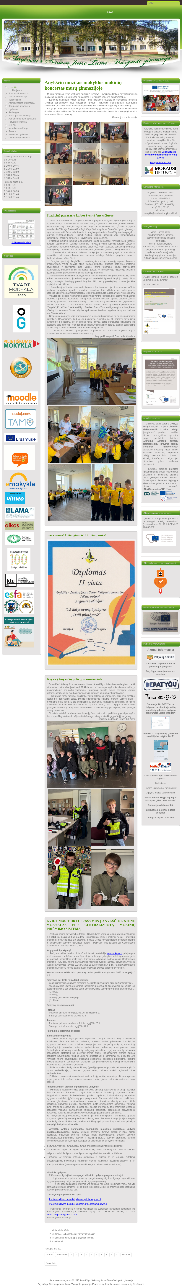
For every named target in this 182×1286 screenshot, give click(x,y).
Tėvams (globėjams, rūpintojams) (160, 788)
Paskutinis (51, 1263)
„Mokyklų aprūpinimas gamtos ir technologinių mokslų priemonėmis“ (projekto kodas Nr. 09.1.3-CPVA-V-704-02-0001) (160, 523)
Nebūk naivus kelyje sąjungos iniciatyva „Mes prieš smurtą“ (161, 799)
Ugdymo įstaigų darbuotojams (161, 792)
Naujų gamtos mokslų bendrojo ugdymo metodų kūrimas (160, 278)
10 (117, 1254)
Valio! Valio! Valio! (60, 1230)
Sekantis (126, 1254)
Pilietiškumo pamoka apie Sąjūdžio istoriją (72, 1237)
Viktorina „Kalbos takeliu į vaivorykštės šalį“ (73, 1234)
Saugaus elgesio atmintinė (161, 817)
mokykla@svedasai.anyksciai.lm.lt (161, 213)
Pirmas (49, 1254)
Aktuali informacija (160, 649)
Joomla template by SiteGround (128, 1284)
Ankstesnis (61, 1254)
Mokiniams (160, 783)
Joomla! (109, 1284)
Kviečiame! (57, 1241)
